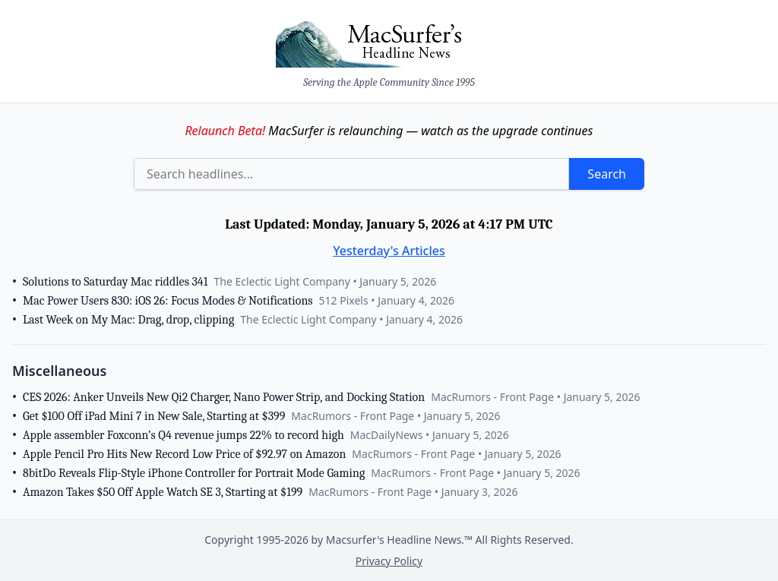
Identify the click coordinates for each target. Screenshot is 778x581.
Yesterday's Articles (389, 250)
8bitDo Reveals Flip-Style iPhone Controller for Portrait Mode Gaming (194, 473)
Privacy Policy (389, 561)
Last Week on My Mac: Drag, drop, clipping (128, 320)
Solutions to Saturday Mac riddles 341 (115, 282)
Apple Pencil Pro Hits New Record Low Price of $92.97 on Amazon (184, 454)
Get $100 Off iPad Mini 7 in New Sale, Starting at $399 (154, 416)
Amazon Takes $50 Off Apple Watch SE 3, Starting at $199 (162, 492)
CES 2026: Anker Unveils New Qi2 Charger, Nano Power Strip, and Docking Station (224, 397)
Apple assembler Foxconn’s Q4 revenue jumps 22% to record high (183, 435)
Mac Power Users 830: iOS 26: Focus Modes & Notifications (168, 301)
